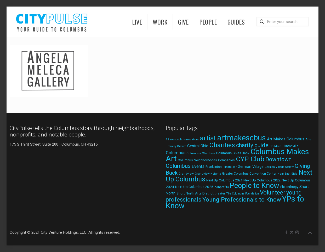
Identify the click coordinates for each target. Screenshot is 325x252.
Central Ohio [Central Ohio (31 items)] (197, 146)
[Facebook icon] (286, 232)
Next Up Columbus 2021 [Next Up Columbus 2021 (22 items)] (224, 180)
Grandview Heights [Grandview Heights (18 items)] (208, 173)
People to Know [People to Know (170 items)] (254, 185)
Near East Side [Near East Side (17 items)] (287, 173)
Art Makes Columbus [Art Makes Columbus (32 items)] (285, 139)
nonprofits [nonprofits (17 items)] (221, 187)
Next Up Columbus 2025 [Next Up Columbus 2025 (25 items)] (194, 187)
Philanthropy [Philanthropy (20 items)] (289, 187)
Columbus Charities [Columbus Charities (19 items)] (200, 153)
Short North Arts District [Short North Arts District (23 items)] (195, 193)
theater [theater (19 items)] (220, 193)
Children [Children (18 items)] (275, 146)
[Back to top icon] (309, 232)
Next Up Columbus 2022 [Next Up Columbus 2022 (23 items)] (262, 180)
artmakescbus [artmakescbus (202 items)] (241, 137)
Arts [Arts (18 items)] (308, 139)
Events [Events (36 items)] (198, 166)
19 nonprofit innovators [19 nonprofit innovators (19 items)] (182, 139)
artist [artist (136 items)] (208, 138)
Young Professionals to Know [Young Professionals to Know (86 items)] (241, 199)
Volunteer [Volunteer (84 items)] (272, 192)
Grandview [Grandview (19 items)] (186, 173)
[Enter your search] (282, 21)
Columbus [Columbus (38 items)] (175, 152)
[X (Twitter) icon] (292, 232)
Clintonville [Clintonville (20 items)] (290, 146)
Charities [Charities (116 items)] (222, 145)
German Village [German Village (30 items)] (251, 166)
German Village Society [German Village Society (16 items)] (279, 167)
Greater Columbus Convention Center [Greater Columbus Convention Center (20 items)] (249, 173)
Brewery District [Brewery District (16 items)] (176, 146)
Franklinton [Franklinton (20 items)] (214, 167)
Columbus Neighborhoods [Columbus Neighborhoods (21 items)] (197, 160)
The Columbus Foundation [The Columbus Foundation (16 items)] (242, 193)
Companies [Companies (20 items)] (226, 160)
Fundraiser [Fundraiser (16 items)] (230, 167)
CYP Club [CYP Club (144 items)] (250, 159)
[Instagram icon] (297, 232)
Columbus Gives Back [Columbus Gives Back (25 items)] (232, 153)
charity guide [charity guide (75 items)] (252, 145)
